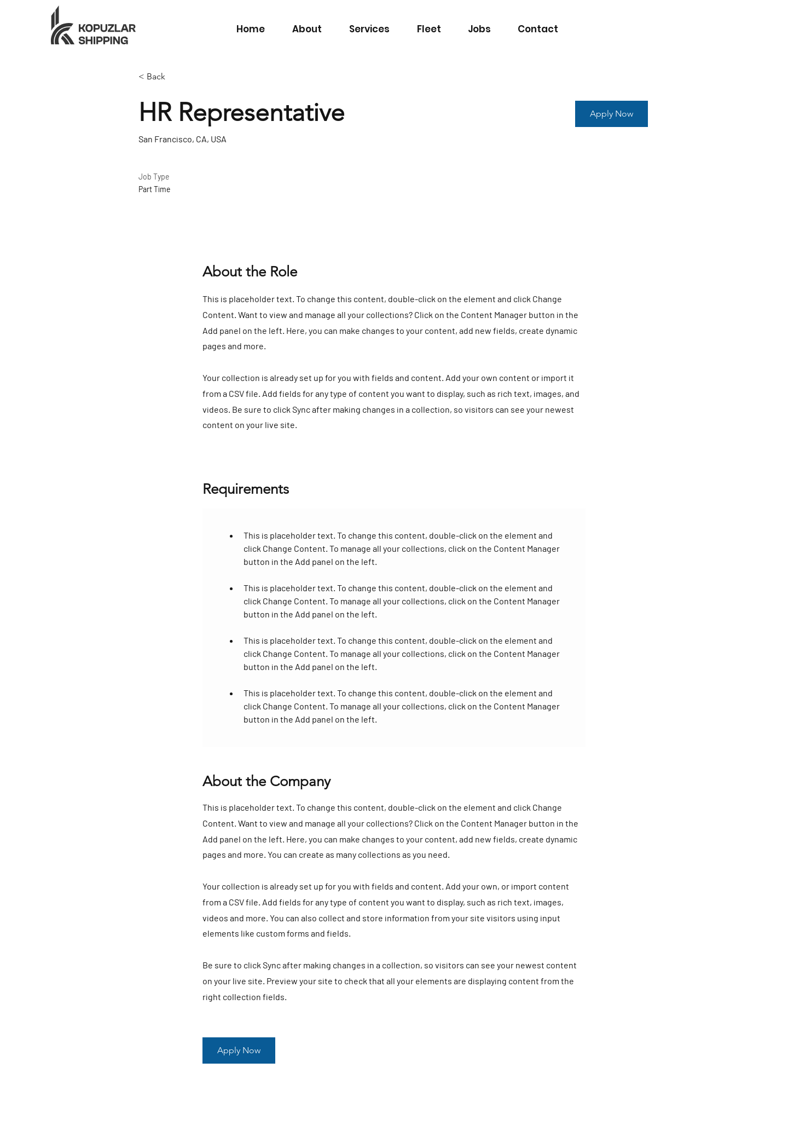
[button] (611, 114)
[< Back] (177, 77)
